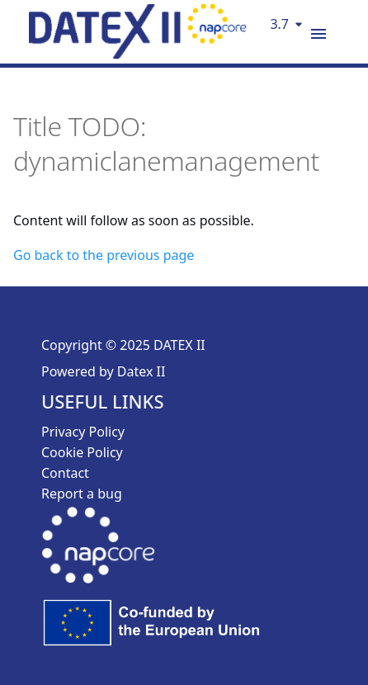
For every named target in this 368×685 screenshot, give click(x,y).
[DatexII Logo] (138, 54)
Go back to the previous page (103, 255)
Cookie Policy (82, 452)
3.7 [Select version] (279, 24)
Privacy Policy (83, 432)
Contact (65, 473)
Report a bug (81, 493)
